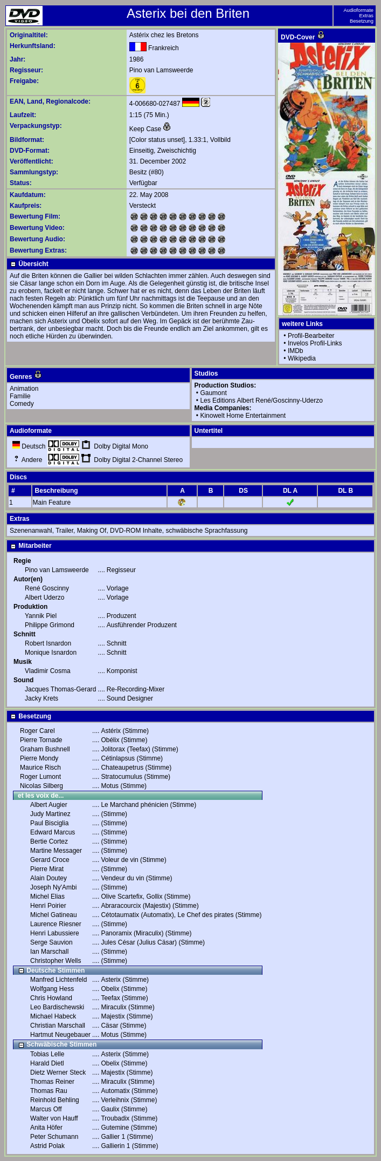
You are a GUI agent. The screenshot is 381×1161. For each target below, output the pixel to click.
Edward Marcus (52, 832)
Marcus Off (45, 1109)
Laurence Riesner (55, 924)
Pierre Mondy (39, 758)
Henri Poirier (48, 905)
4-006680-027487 (155, 103)
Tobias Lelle (47, 1054)
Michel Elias (47, 896)
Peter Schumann (54, 1136)
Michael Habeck (53, 1016)
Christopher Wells (55, 961)
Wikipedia (302, 358)
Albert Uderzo (44, 597)
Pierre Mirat (47, 869)
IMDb (295, 351)
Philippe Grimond (49, 625)
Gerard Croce (50, 860)
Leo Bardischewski (57, 1007)
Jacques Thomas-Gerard (60, 689)
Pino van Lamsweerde (161, 70)
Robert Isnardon (48, 643)
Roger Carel (37, 731)
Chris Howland (51, 998)
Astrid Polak (47, 1146)
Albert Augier (48, 805)
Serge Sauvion (51, 942)
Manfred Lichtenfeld (58, 979)
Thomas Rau (48, 1091)
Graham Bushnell (45, 749)
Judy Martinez (50, 814)
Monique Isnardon (51, 652)
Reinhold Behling (54, 1100)
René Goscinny (47, 588)
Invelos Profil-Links (315, 343)
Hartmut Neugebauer (60, 1034)
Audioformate (358, 10)
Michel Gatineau (53, 915)
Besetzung (361, 21)
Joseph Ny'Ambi (53, 887)
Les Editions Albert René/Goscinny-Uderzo (261, 400)
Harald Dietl (47, 1063)
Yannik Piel (41, 616)
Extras (366, 15)
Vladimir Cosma (48, 671)
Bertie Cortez (49, 841)
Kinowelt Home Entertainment (243, 415)
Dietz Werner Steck (58, 1072)
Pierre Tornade (41, 740)
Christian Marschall (57, 1025)
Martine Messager (56, 850)
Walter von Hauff (54, 1118)
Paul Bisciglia (49, 823)
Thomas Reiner (52, 1081)
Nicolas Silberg (41, 786)
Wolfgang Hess (52, 989)
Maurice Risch (40, 767)
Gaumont (213, 393)
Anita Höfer (46, 1127)
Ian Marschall (49, 951)
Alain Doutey (48, 878)
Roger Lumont (40, 776)
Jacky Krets (41, 698)
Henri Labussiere (54, 933)
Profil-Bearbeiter (311, 336)
